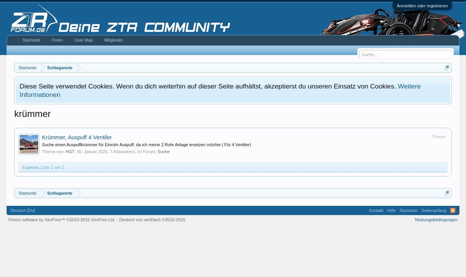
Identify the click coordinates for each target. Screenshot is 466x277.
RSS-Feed (453, 210)
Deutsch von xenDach (152, 219)
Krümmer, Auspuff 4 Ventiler (77, 137)
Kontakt (376, 210)
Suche (163, 151)
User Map (83, 40)
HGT (69, 151)
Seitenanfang (433, 210)
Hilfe (391, 210)
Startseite (31, 40)
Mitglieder (113, 40)
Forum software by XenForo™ (62, 219)
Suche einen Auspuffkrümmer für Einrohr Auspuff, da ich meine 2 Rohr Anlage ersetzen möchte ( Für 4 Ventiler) (146, 144)
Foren (57, 40)
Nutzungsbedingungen (436, 219)
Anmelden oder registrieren (422, 5)
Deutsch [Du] (22, 210)
